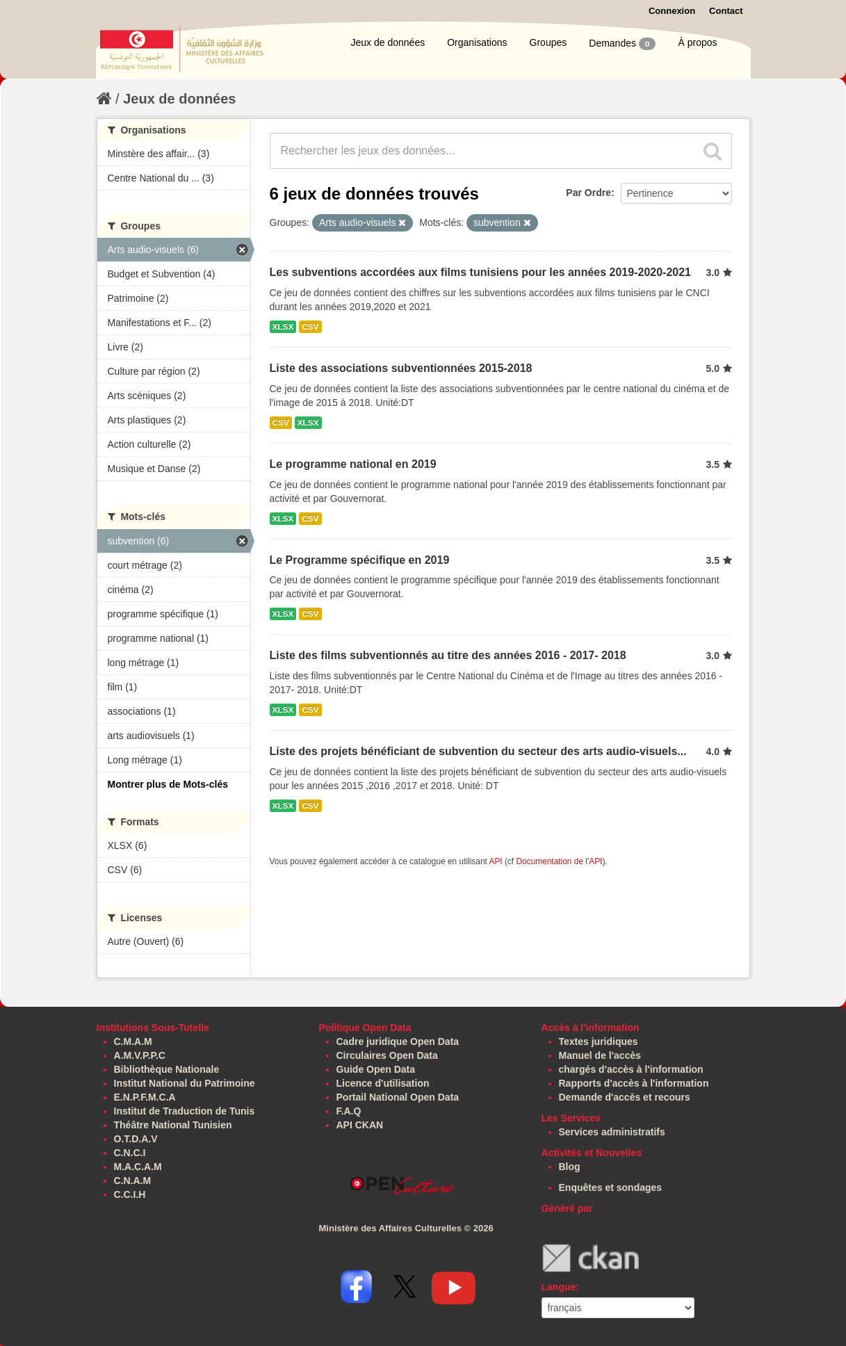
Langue (559, 1286)
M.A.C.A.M (138, 1166)
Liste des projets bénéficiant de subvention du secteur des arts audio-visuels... (478, 751)
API (495, 861)
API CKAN (360, 1124)
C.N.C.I (130, 1152)
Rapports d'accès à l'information (634, 1083)
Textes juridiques (598, 1041)
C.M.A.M (133, 1041)
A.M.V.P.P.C (139, 1055)
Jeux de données (388, 42)
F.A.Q (348, 1111)
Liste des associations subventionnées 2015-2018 (401, 368)
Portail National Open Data (397, 1097)
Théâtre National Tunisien (173, 1124)
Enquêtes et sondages (610, 1187)
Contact (725, 11)
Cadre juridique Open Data (397, 1041)
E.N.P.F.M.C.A (145, 1097)
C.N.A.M (133, 1180)
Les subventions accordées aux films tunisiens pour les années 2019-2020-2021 (481, 272)
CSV (310, 327)
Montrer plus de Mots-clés (168, 784)
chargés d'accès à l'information (631, 1069)
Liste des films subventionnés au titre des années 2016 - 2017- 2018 (448, 655)
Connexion (672, 11)
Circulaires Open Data (387, 1055)
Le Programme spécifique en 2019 (360, 560)
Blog (569, 1166)
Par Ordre (588, 192)
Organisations (477, 42)
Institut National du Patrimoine (184, 1083)
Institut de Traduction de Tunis (184, 1111)
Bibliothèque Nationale (167, 1069)
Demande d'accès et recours (624, 1097)
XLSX (283, 327)
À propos (697, 42)
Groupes (548, 42)
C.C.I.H (130, 1194)
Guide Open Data (376, 1069)
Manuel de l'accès (600, 1055)
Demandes (622, 44)
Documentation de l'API (559, 861)
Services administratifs (612, 1131)
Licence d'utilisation (383, 1083)
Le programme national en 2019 (353, 464)
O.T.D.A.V (136, 1138)
